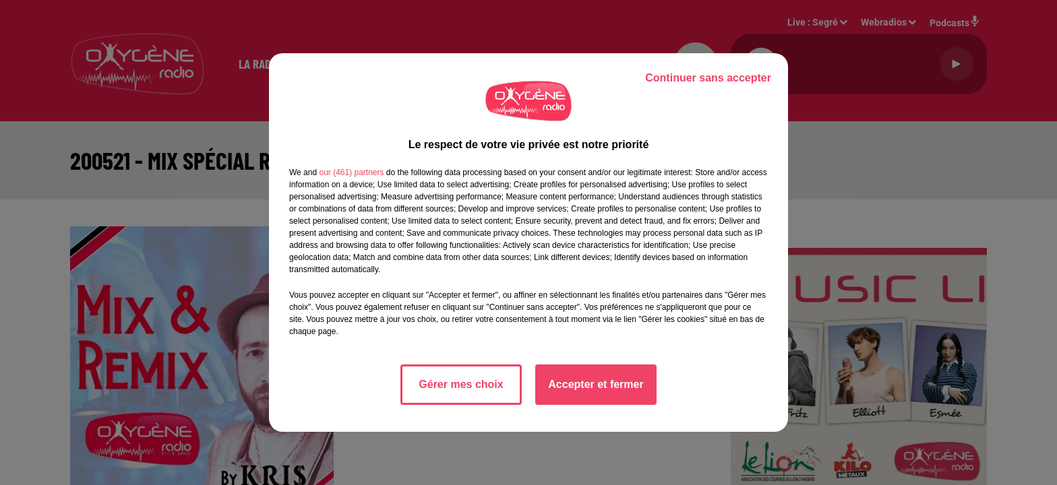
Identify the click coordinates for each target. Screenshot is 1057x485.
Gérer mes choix (461, 384)
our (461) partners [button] (351, 172)
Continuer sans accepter (708, 78)
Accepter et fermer (595, 384)
